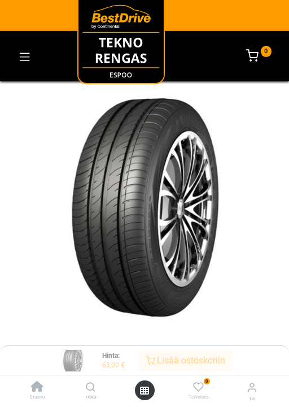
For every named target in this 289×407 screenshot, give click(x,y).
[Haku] (90, 387)
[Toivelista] (198, 387)
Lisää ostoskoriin (185, 360)
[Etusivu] (37, 387)
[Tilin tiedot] (252, 387)
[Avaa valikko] (144, 390)
